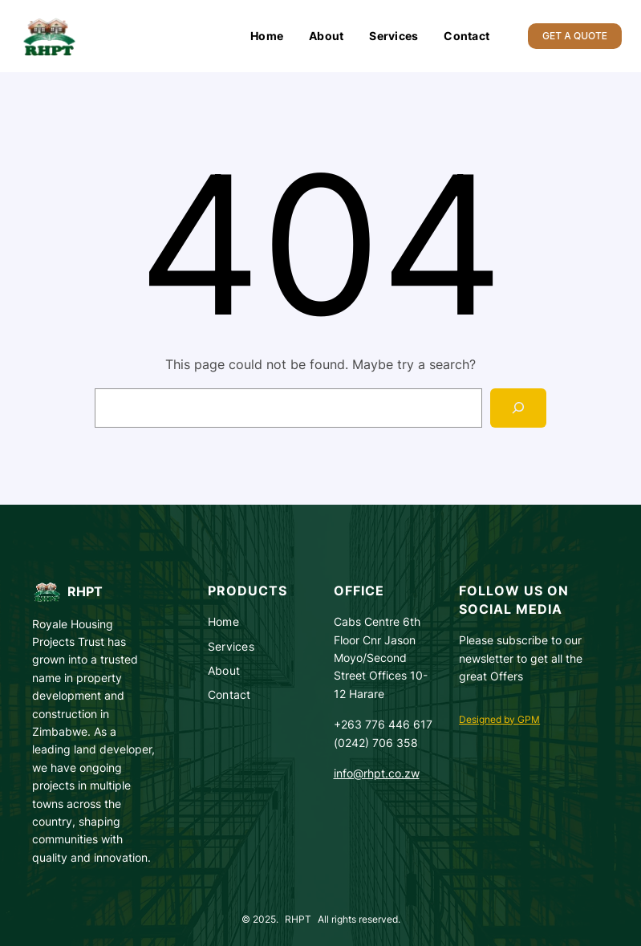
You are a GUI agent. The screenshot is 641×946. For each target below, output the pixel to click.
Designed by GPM (499, 719)
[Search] (518, 408)
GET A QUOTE (574, 36)
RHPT (85, 591)
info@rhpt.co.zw (377, 773)
